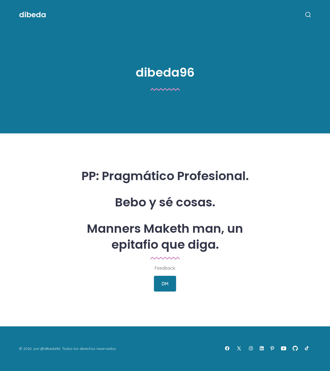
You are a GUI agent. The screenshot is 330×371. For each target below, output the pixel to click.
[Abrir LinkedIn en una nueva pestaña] (261, 348)
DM (165, 283)
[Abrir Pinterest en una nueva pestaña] (272, 348)
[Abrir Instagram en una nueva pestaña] (250, 348)
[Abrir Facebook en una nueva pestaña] (227, 348)
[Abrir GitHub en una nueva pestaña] (295, 348)
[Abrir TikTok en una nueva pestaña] (306, 348)
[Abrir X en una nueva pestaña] (239, 348)
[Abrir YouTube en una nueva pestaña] (283, 348)
